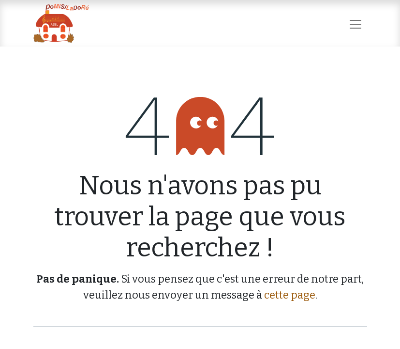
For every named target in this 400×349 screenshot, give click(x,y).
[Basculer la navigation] (355, 23)
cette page (289, 294)
